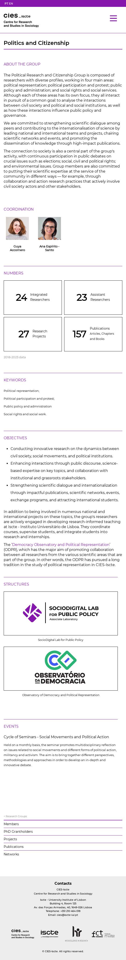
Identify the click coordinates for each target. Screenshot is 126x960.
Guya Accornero (17, 248)
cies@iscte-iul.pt (67, 915)
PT (6, 3)
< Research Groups (15, 816)
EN (11, 3)
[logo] (22, 934)
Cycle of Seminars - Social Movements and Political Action (56, 737)
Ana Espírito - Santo (49, 248)
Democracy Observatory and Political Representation (61, 544)
